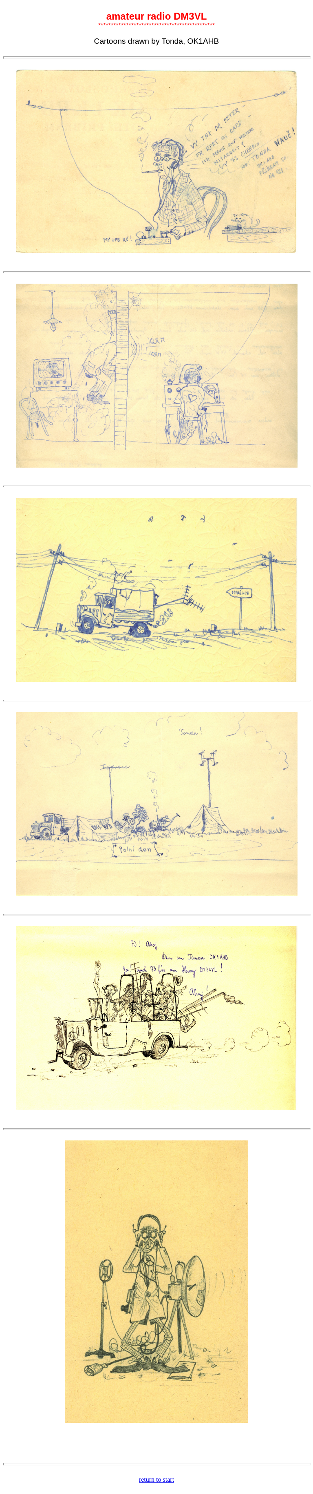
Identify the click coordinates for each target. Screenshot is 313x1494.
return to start (156, 1479)
